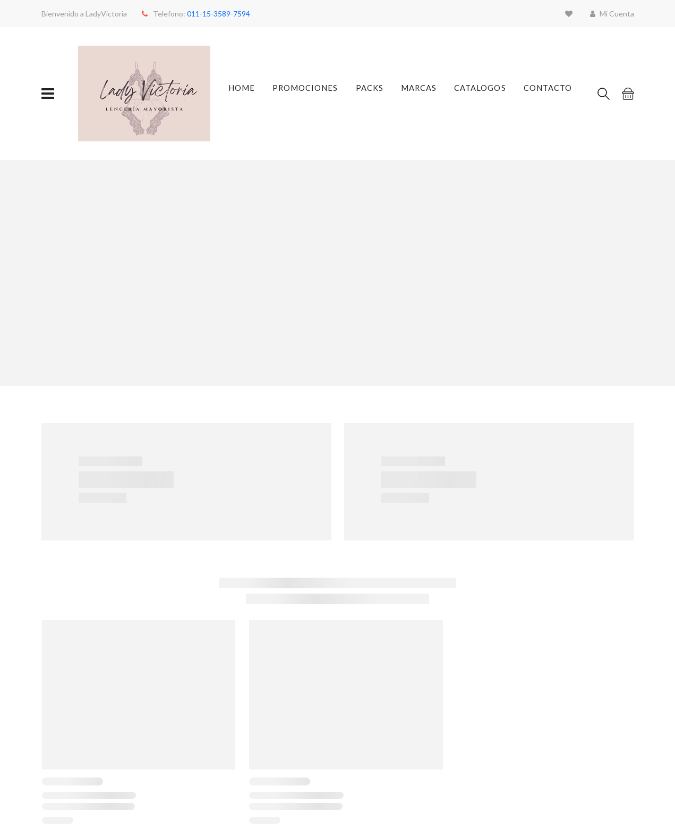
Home (243, 93)
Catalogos (480, 93)
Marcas (418, 93)
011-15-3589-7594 (218, 13)
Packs (368, 93)
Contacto (545, 93)
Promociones (305, 93)
